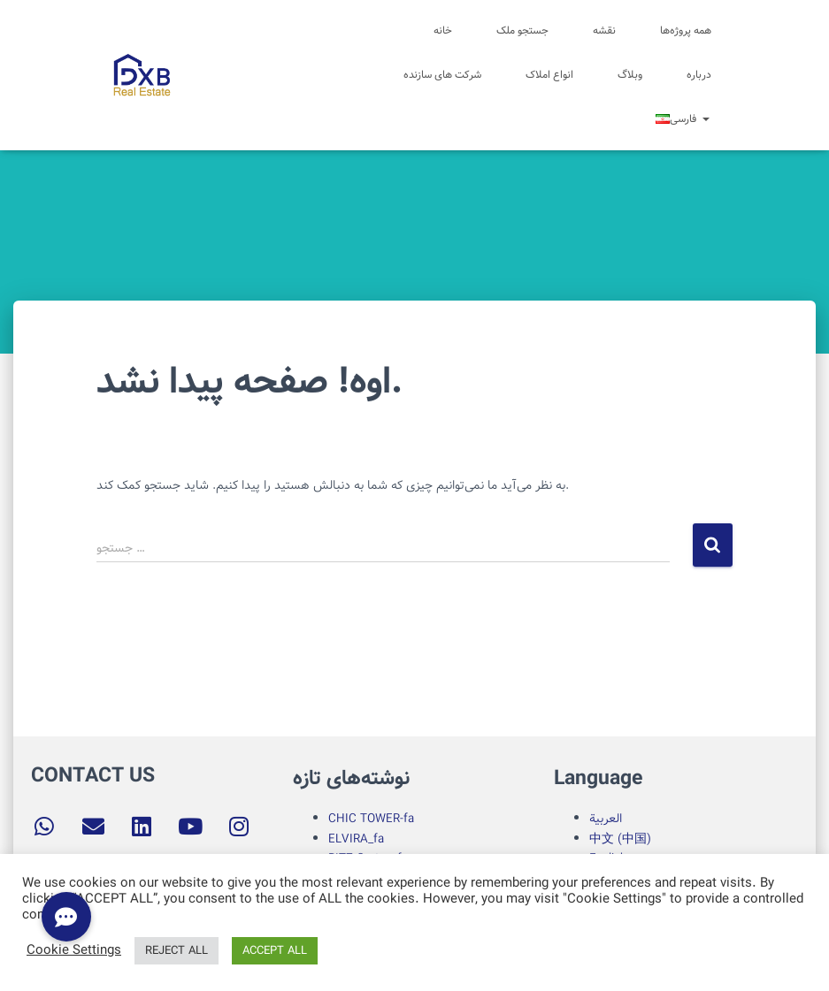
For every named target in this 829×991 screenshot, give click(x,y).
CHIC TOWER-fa (371, 818)
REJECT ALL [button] (176, 950)
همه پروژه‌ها (685, 30)
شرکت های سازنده (442, 74)
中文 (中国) (620, 839)
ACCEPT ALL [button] (274, 950)
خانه (443, 30)
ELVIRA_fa (356, 839)
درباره (699, 74)
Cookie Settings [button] (74, 951)
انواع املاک (549, 74)
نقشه (604, 30)
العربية (605, 818)
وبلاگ (630, 74)
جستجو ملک (522, 30)
